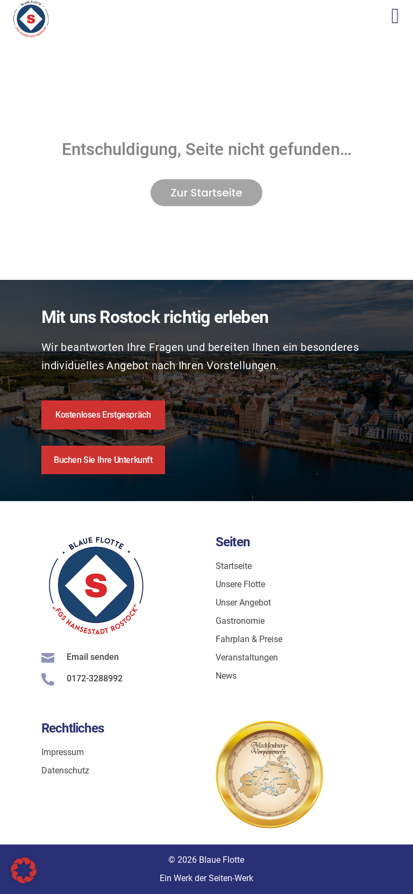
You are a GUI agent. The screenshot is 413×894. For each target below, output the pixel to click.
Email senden (93, 657)
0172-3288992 (95, 678)
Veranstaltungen (247, 657)
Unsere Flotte (240, 584)
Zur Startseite (206, 192)
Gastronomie (240, 621)
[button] (23, 870)
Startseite (234, 566)
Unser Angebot (243, 602)
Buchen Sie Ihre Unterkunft (103, 460)
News (226, 676)
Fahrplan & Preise (249, 639)
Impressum (62, 752)
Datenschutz (65, 770)
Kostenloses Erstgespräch (103, 415)
